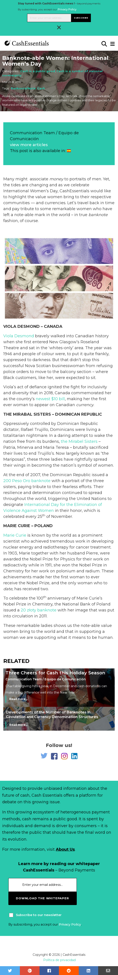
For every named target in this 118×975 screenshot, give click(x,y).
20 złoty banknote (38, 610)
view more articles (29, 144)
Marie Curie (14, 535)
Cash (41, 88)
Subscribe (81, 18)
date (7, 589)
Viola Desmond (18, 336)
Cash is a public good (37, 71)
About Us (65, 849)
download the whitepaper (42, 898)
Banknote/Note (23, 88)
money (56, 179)
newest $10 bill (50, 398)
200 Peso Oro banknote (27, 480)
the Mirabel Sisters (79, 441)
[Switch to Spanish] (69, 151)
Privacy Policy (67, 9)
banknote (98, 214)
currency (85, 404)
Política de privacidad (59, 960)
